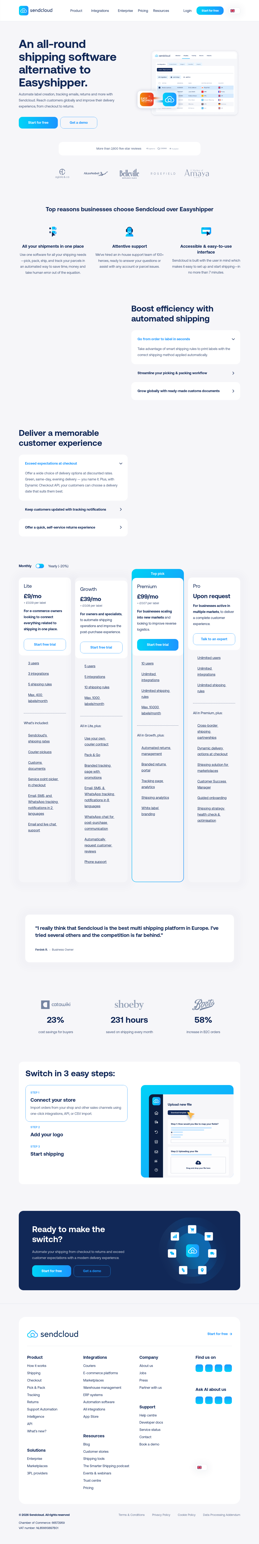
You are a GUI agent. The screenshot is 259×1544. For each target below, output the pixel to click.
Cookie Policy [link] (187, 1514)
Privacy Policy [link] (161, 1514)
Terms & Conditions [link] (132, 1514)
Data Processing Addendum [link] (221, 1514)
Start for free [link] (217, 1334)
